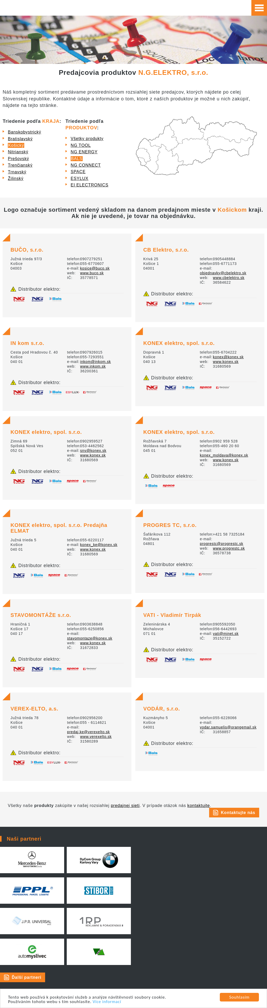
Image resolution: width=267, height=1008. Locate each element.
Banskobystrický (24, 132)
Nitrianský (18, 152)
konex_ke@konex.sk (98, 545)
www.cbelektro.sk (229, 278)
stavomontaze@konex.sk (89, 638)
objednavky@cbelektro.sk (223, 273)
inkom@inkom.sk (95, 362)
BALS (76, 158)
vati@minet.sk (226, 633)
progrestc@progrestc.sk (221, 544)
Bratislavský (20, 139)
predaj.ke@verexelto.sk (88, 732)
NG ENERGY (84, 152)
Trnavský (17, 172)
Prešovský (18, 158)
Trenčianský (20, 165)
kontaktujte (198, 805)
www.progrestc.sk (229, 548)
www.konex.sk (226, 362)
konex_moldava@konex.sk (224, 455)
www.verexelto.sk (96, 736)
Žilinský (15, 178)
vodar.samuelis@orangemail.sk (228, 727)
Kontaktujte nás (238, 812)
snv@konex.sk (93, 450)
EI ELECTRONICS (89, 185)
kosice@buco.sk (95, 268)
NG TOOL (81, 145)
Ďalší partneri (26, 977)
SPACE (78, 171)
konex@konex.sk (228, 357)
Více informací (107, 1002)
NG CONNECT (86, 165)
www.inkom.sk (93, 366)
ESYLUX (79, 178)
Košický (16, 145)
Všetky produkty (87, 138)
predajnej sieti (125, 805)
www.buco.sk (92, 273)
